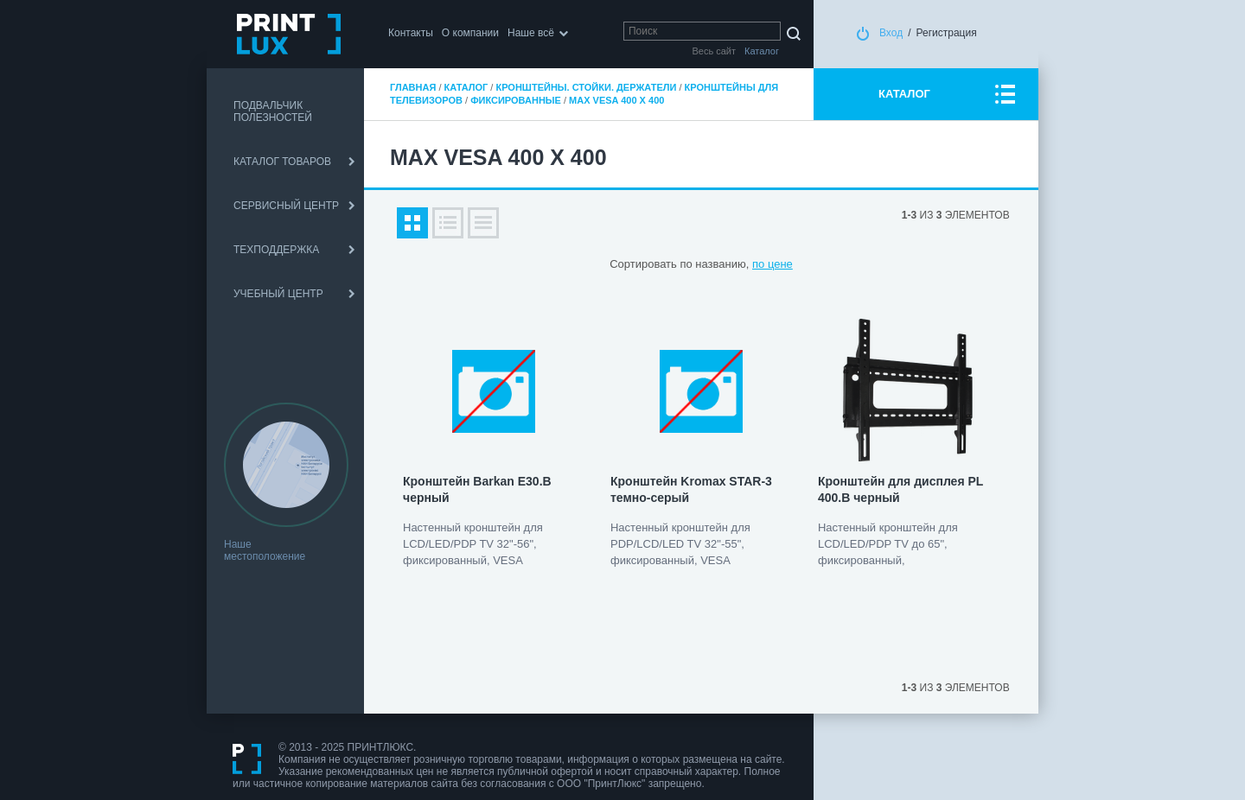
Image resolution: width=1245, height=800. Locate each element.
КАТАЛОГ (904, 93)
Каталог (466, 87)
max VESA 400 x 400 (616, 100)
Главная (413, 87)
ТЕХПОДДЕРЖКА (276, 250)
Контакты (410, 33)
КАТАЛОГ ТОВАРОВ (282, 162)
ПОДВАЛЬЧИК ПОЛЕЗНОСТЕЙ (272, 111)
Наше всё (531, 33)
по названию (712, 263)
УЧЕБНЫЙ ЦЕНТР (278, 294)
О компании (470, 33)
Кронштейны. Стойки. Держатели (585, 87)
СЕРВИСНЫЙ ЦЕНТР (286, 206)
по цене (772, 263)
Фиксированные (515, 100)
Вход (891, 33)
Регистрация (946, 33)
